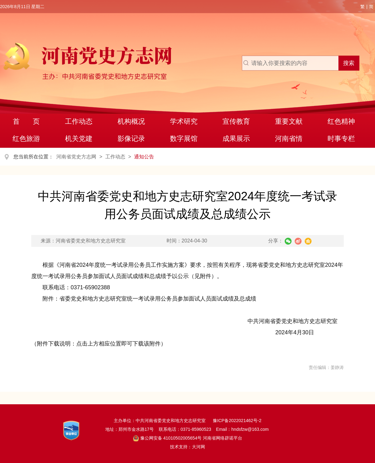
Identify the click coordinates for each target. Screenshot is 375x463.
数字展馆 (184, 138)
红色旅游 (26, 138)
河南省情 (288, 138)
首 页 (26, 121)
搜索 (348, 63)
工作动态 (78, 121)
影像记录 (131, 138)
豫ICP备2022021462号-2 (237, 420)
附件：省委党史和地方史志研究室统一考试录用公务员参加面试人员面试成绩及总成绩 (149, 299)
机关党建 (78, 138)
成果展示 (236, 138)
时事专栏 (341, 138)
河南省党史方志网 (76, 156)
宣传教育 (236, 121)
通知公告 (144, 156)
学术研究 (184, 121)
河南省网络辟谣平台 (222, 438)
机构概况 (131, 121)
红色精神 (341, 121)
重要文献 (288, 121)
